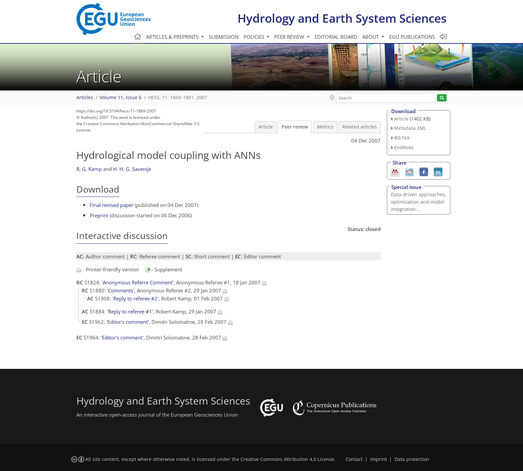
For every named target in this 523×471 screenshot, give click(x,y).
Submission (223, 36)
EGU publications (412, 36)
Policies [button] (254, 36)
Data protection (412, 459)
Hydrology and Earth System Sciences (342, 18)
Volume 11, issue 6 (120, 97)
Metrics (325, 127)
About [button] (371, 36)
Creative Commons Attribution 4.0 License (287, 459)
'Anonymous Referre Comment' (137, 282)
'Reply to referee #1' (130, 311)
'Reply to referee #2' (135, 298)
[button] (332, 97)
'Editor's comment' (127, 321)
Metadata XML (410, 128)
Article (265, 127)
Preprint (99, 215)
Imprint (378, 459)
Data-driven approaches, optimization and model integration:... (418, 201)
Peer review (295, 127)
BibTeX (402, 138)
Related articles (359, 127)
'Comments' (120, 290)
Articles (84, 97)
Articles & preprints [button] (173, 36)
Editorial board (336, 36)
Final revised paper (111, 205)
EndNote (404, 147)
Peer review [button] (290, 36)
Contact (354, 459)
